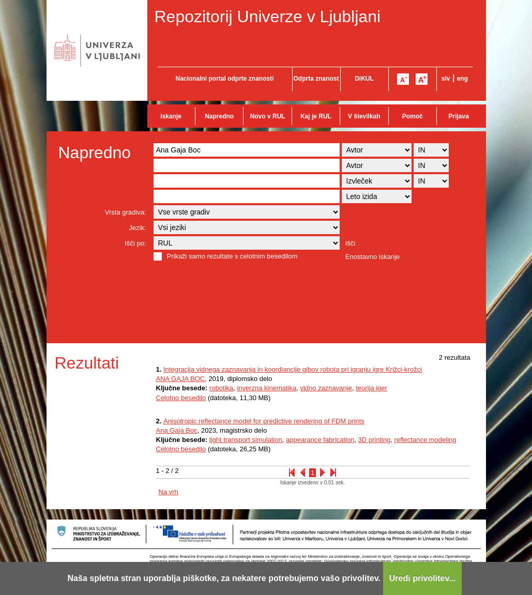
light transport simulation (245, 440)
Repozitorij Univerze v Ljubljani (268, 16)
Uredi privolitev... (422, 578)
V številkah (364, 116)
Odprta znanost (316, 78)
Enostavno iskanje (372, 257)
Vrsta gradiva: (125, 212)
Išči (350, 243)
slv (446, 78)
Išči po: (135, 243)
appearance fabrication (320, 440)
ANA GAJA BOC (180, 379)
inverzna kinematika (266, 388)
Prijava (459, 116)
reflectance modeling (425, 440)
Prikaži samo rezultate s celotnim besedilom (232, 256)
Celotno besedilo (181, 398)
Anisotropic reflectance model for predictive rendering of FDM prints (263, 421)
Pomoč (412, 116)
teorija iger (371, 388)
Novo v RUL (267, 116)
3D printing (374, 440)
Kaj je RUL (315, 116)
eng (462, 78)
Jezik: (137, 228)
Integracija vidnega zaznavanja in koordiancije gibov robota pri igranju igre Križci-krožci (292, 369)
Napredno (219, 116)
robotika (221, 388)
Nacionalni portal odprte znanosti (224, 78)
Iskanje (170, 116)
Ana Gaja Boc (176, 430)
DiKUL (364, 78)
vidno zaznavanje (326, 388)
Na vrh (168, 492)
